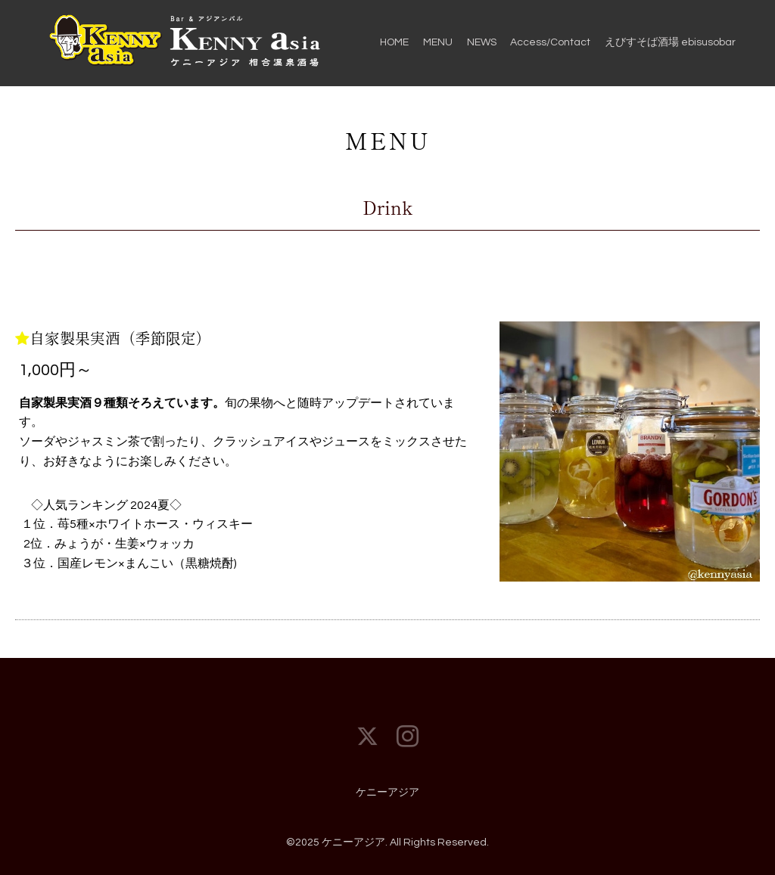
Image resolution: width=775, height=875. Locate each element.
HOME (394, 42)
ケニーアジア (387, 792)
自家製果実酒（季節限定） (120, 338)
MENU (438, 42)
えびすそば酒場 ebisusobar (670, 42)
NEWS (481, 42)
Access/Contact (550, 42)
